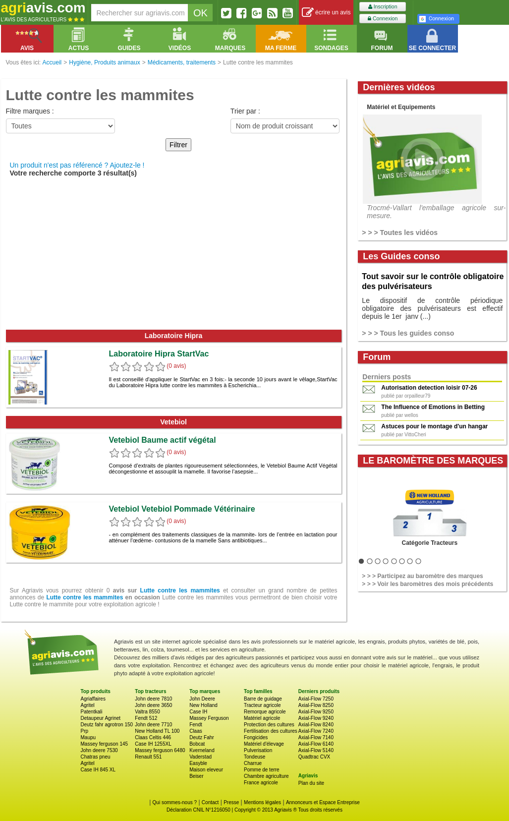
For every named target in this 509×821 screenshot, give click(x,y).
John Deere (202, 699)
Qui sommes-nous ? (175, 802)
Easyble (198, 763)
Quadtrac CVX (314, 757)
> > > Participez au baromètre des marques (422, 576)
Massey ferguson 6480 (160, 750)
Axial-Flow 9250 (316, 711)
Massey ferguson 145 (104, 744)
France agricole (261, 782)
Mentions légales (262, 802)
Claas (195, 731)
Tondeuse (254, 757)
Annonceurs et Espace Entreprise (323, 802)
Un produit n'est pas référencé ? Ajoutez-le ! (77, 165)
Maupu (88, 737)
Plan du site (311, 783)
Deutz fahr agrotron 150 (107, 724)
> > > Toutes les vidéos (400, 232)
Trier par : (245, 111)
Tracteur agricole (262, 705)
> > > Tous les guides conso (408, 333)
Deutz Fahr (201, 737)
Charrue (253, 763)
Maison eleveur (206, 769)
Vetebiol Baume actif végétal (162, 440)
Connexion (382, 18)
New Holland (203, 705)
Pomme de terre (262, 769)
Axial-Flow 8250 (316, 705)
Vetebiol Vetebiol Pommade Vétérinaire (182, 509)
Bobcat (197, 744)
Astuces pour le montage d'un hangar (434, 426)
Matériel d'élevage (264, 744)
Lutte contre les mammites (180, 590)
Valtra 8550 (147, 711)
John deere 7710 (153, 724)
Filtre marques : (30, 111)
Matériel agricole (262, 718)
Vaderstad (200, 757)
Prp (85, 731)
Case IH (198, 711)
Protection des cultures (269, 724)
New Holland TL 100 (157, 731)
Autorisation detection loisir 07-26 (429, 387)
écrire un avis (326, 12)
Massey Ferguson (208, 718)
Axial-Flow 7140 (316, 737)
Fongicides (256, 737)
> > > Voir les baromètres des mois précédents (427, 584)
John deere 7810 (153, 699)
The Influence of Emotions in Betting (433, 407)
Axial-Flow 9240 (316, 718)
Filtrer (178, 145)
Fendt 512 (146, 718)
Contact (210, 802)
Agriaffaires (93, 699)
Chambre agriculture (266, 776)
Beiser (196, 776)
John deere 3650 (153, 705)
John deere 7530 (99, 750)
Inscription (382, 6)
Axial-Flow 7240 (316, 731)
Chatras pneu (96, 757)
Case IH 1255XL (153, 744)
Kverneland (202, 750)
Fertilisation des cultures (270, 731)
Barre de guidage (263, 699)
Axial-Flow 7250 (316, 699)
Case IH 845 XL (98, 769)
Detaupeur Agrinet (101, 718)
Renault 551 (148, 757)
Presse (231, 802)
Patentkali (92, 711)
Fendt (195, 724)
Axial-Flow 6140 (316, 744)
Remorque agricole (265, 711)
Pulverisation (258, 750)
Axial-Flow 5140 (316, 750)
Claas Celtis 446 (153, 737)
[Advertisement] (173, 255)
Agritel (88, 705)
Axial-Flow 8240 (316, 724)
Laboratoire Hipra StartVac (159, 354)
